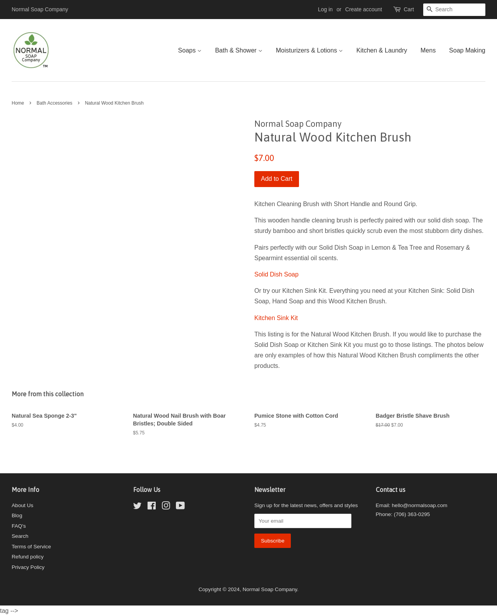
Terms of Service (31, 547)
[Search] (454, 10)
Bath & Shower (238, 50)
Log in (325, 9)
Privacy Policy (28, 567)
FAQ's (19, 526)
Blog (17, 515)
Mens (428, 50)
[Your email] (302, 521)
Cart (409, 9)
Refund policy (27, 557)
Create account (363, 9)
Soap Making (467, 50)
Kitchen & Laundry (381, 50)
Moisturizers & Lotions (309, 50)
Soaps (190, 50)
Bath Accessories (54, 103)
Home (18, 103)
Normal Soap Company (270, 589)
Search (20, 536)
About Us (22, 505)
